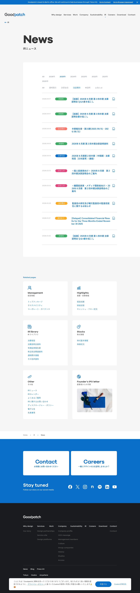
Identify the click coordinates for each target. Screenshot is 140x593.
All (43, 77)
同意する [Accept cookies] (103, 584)
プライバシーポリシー (36, 584)
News (43, 435)
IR (34, 435)
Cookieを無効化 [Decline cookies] (120, 584)
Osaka (34, 575)
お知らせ (99, 88)
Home (25, 435)
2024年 (73, 77)
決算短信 (64, 88)
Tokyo (25, 575)
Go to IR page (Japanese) (123, 2)
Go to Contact (105, 2)
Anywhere (44, 575)
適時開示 (52, 88)
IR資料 (88, 88)
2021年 (105, 77)
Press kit (40, 569)
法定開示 (76, 88)
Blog (32, 569)
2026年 (52, 77)
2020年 (45, 81)
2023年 (84, 77)
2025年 (63, 77)
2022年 (95, 77)
